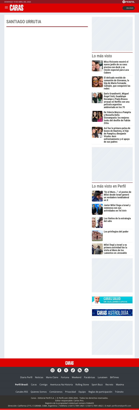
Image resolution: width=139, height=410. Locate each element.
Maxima (120, 384)
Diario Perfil (26, 377)
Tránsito (119, 391)
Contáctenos (55, 391)
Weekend (76, 377)
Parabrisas (89, 377)
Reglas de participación (100, 391)
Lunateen (102, 377)
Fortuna (65, 377)
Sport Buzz (97, 384)
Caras (34, 384)
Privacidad (70, 391)
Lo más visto (102, 56)
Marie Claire (52, 377)
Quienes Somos (39, 391)
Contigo (44, 384)
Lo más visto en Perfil (109, 186)
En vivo (128, 8)
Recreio (109, 384)
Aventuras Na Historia (61, 384)
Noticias (39, 377)
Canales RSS (22, 391)
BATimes (114, 377)
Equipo (82, 391)
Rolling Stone (82, 384)
